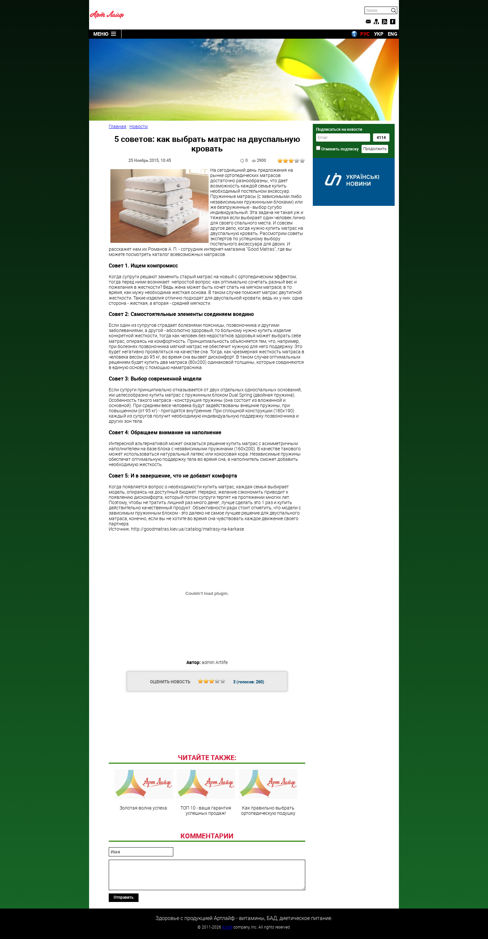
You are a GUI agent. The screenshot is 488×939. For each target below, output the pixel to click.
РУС (365, 33)
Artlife (227, 926)
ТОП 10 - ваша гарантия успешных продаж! (206, 792)
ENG (392, 33)
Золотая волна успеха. (143, 790)
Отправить (124, 897)
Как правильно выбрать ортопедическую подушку (268, 792)
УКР (379, 33)
